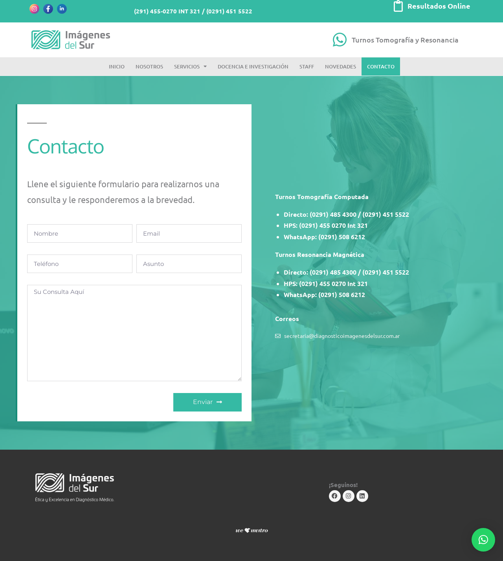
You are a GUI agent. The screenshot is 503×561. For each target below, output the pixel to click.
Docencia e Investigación (253, 66)
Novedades (340, 66)
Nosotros (149, 66)
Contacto (381, 66)
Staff (306, 66)
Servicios (190, 66)
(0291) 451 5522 (229, 11)
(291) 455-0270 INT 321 (167, 11)
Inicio (117, 66)
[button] (483, 540)
